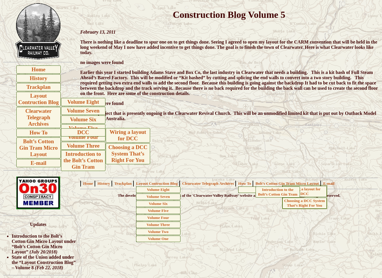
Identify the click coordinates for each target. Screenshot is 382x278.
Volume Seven (83, 111)
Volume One (158, 238)
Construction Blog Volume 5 (229, 14)
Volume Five (158, 210)
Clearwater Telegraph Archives (38, 117)
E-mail (38, 163)
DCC (83, 132)
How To (38, 132)
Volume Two (158, 231)
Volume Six (83, 119)
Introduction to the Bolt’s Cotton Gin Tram (83, 160)
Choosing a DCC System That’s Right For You (127, 153)
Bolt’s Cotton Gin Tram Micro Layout (38, 147)
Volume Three (83, 146)
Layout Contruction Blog (38, 99)
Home (39, 69)
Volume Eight (83, 102)
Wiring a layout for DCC (128, 135)
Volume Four (83, 137)
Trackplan (39, 87)
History (38, 78)
